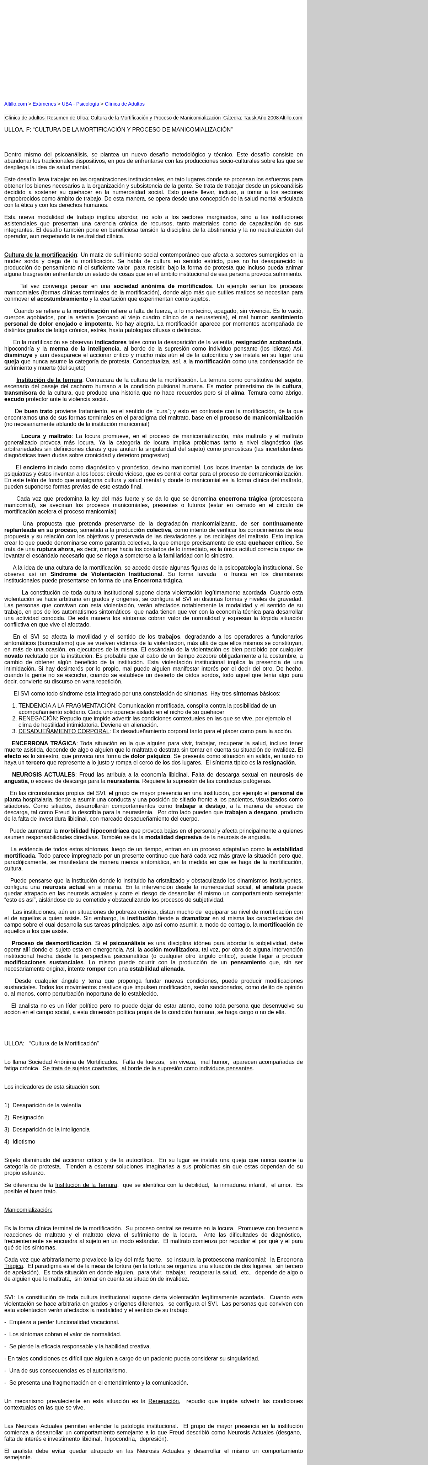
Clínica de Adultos (125, 104)
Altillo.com (15, 104)
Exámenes (44, 104)
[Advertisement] (85, 48)
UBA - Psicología (80, 104)
